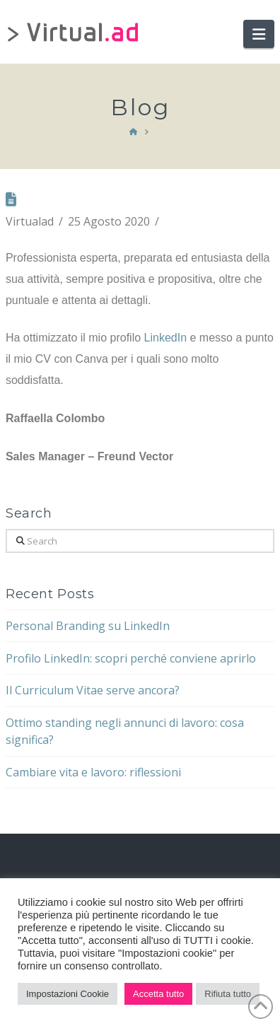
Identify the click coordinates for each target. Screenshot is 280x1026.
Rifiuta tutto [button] (227, 994)
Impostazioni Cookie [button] (67, 994)
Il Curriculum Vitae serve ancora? (93, 690)
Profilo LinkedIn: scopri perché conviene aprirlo (131, 658)
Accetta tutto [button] (158, 994)
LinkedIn (165, 338)
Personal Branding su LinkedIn (88, 626)
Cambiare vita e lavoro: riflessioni (93, 772)
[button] (258, 34)
